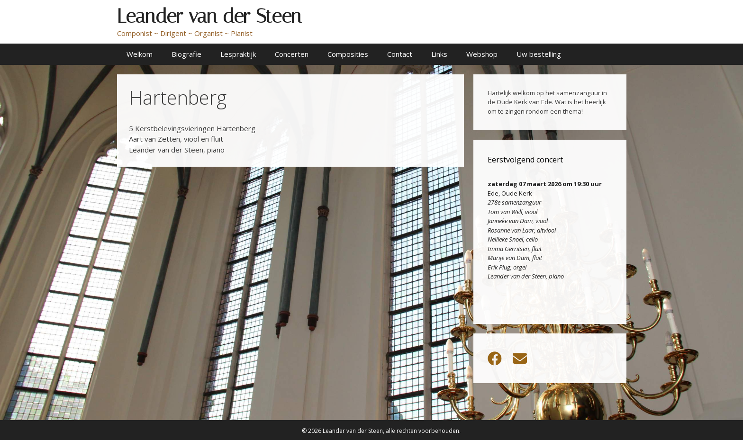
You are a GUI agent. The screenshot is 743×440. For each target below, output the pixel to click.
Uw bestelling (538, 54)
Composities (347, 54)
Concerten (291, 54)
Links (439, 54)
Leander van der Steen (209, 16)
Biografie (186, 54)
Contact (399, 54)
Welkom (140, 54)
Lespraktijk (238, 54)
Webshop (482, 54)
